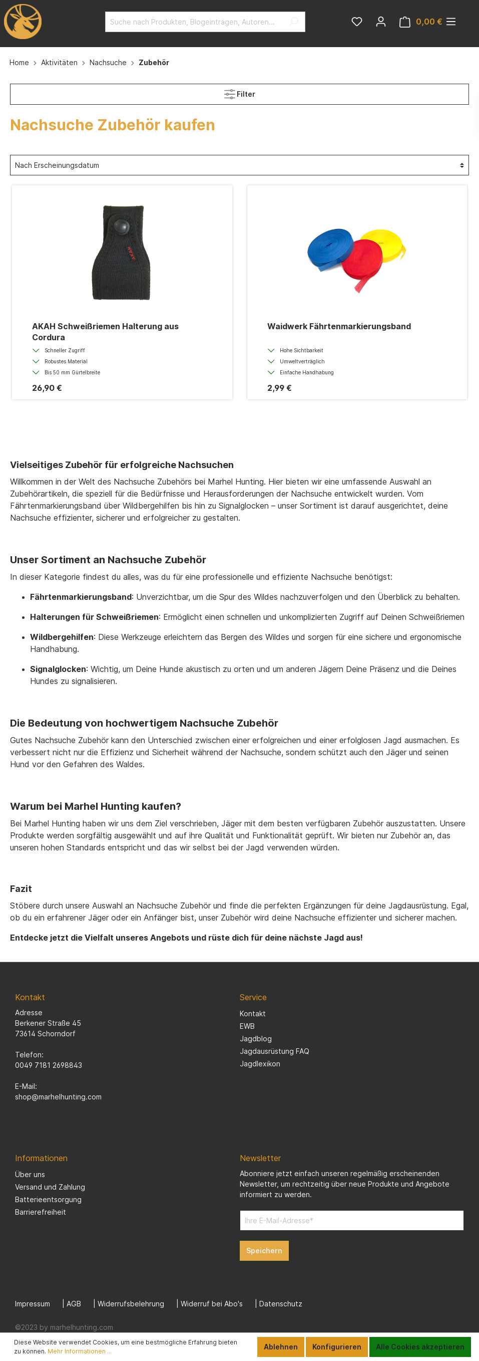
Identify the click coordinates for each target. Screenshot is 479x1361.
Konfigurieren (336, 1346)
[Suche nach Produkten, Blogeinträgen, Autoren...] (193, 22)
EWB (247, 1026)
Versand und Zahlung (50, 1187)
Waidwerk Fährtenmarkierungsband (339, 326)
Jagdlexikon (260, 1063)
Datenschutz (280, 1303)
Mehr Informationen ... (80, 1351)
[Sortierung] (239, 165)
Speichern (264, 1250)
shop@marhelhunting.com (58, 1096)
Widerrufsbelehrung (131, 1303)
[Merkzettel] (357, 22)
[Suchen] (293, 22)
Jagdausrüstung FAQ (274, 1051)
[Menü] (451, 22)
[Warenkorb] (421, 22)
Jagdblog (256, 1038)
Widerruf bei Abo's (212, 1303)
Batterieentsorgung (48, 1199)
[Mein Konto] (381, 22)
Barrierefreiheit (40, 1212)
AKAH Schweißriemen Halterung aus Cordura (105, 331)
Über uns (30, 1174)
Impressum (32, 1303)
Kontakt (253, 1013)
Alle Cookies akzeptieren (420, 1346)
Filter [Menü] (239, 92)
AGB (74, 1303)
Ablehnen (281, 1346)
